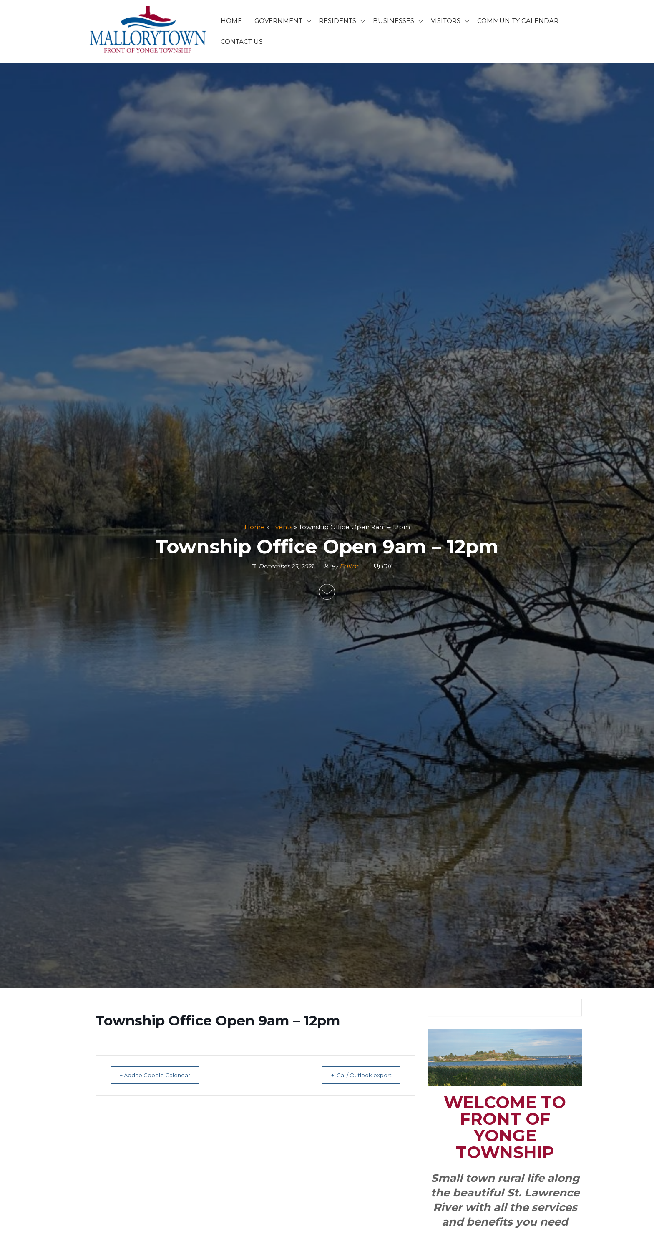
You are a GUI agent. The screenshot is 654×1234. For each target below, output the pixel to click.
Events (281, 527)
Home (254, 527)
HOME (231, 21)
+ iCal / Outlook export (355, 1075)
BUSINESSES (393, 21)
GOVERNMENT (278, 21)
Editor (350, 567)
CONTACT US (242, 41)
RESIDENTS (337, 21)
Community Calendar (517, 21)
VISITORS (445, 21)
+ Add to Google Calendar (160, 1075)
